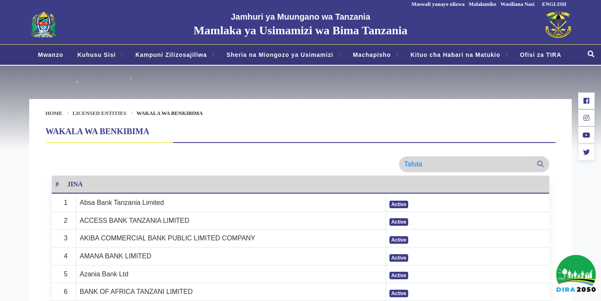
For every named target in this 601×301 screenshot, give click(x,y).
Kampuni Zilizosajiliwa (171, 54)
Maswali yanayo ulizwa (438, 4)
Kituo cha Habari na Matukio (455, 54)
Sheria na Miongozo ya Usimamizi (280, 54)
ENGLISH (554, 4)
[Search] (465, 164)
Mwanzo (50, 54)
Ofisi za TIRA (540, 54)
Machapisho (372, 54)
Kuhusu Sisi (96, 54)
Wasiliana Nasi (517, 4)
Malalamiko (482, 4)
